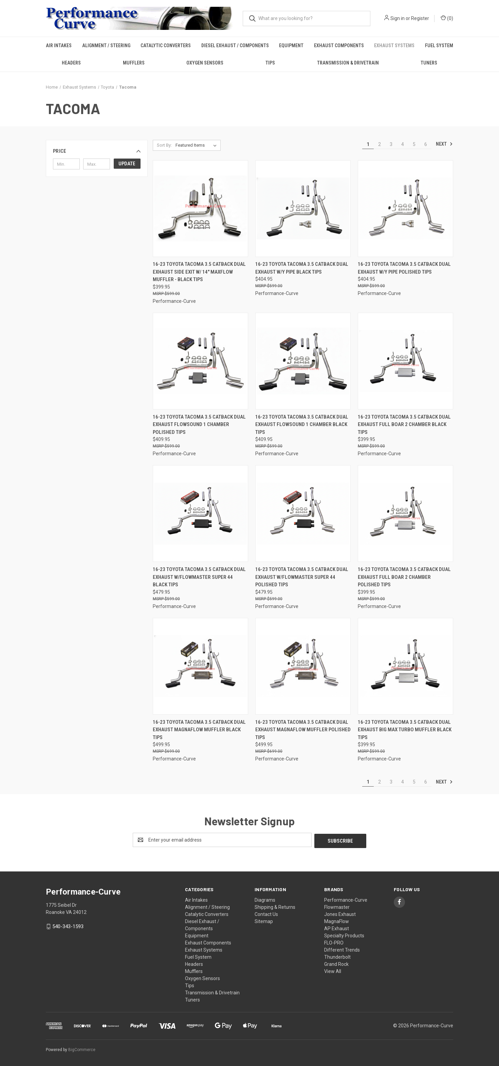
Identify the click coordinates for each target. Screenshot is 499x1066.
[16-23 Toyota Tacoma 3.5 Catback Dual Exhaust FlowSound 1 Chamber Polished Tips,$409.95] (200, 361)
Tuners (429, 63)
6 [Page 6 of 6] (425, 144)
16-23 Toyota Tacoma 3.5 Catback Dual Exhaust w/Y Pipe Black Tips (301, 268)
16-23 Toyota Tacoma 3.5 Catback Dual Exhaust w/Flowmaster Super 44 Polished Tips (301, 577)
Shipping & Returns (275, 906)
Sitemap (264, 920)
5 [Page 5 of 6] (414, 144)
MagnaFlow (336, 920)
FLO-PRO (334, 941)
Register (420, 18)
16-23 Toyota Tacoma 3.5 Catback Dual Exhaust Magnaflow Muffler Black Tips (199, 729)
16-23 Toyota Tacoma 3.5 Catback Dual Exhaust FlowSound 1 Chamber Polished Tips (199, 424)
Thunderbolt (337, 956)
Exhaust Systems (394, 45)
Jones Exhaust (340, 913)
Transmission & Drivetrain (348, 63)
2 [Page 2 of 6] (379, 144)
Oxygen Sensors (204, 63)
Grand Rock (336, 963)
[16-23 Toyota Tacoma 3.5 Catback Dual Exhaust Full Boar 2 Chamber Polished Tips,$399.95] (405, 513)
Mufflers (134, 63)
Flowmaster (337, 906)
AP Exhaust (336, 927)
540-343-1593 (68, 925)
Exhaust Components (339, 45)
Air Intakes (59, 45)
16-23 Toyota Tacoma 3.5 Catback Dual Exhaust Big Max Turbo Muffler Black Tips (404, 729)
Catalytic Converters (166, 45)
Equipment (291, 45)
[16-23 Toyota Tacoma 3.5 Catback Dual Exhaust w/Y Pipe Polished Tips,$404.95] (405, 209)
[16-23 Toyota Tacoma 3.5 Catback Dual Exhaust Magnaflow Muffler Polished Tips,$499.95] (303, 666)
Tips (270, 63)
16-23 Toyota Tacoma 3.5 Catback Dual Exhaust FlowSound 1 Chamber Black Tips (301, 424)
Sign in (397, 18)
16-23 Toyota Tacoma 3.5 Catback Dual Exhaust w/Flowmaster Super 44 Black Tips (199, 577)
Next (444, 144)
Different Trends (342, 949)
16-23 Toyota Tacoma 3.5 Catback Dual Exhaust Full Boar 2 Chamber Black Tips (404, 424)
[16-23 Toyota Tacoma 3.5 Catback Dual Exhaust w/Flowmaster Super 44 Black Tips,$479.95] (200, 513)
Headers (71, 63)
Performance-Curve (345, 899)
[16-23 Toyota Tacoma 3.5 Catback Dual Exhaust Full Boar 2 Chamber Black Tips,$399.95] (405, 361)
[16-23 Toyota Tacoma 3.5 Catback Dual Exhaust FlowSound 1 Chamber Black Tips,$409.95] (303, 361)
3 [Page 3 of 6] (391, 144)
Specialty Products (344, 934)
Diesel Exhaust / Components (235, 45)
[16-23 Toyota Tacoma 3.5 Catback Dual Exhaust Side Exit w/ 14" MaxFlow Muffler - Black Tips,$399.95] (200, 209)
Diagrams (265, 899)
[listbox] (197, 145)
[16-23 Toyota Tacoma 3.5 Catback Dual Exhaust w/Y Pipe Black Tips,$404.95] (303, 209)
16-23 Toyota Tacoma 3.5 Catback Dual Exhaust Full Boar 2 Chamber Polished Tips (404, 577)
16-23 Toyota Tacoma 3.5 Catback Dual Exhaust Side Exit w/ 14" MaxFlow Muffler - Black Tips (199, 271)
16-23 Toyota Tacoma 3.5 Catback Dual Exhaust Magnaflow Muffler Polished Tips (303, 729)
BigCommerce (81, 1048)
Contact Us (266, 913)
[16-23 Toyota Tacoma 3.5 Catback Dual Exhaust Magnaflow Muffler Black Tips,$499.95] (200, 666)
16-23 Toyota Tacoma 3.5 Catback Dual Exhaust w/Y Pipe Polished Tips (404, 268)
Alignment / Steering (106, 45)
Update (126, 164)
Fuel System (439, 45)
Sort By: (164, 145)
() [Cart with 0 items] (447, 18)
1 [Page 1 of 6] (368, 144)
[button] (97, 151)
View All (332, 970)
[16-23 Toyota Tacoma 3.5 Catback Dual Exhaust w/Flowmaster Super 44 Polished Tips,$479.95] (303, 513)
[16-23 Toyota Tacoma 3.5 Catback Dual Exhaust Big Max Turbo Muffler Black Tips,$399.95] (405, 666)
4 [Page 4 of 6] (402, 144)
